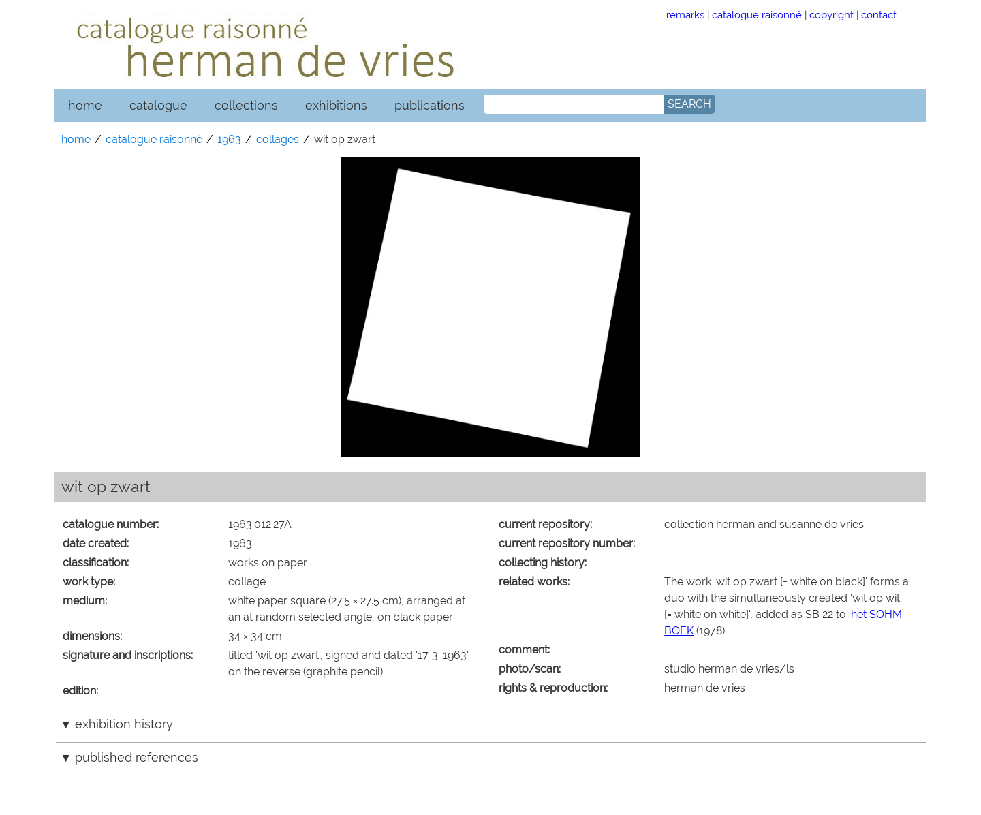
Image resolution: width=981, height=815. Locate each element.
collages (277, 139)
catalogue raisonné (757, 14)
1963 (229, 139)
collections (246, 105)
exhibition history (124, 724)
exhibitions (336, 105)
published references (136, 757)
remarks (685, 14)
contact (879, 14)
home (85, 105)
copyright (831, 14)
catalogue (158, 105)
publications (429, 105)
